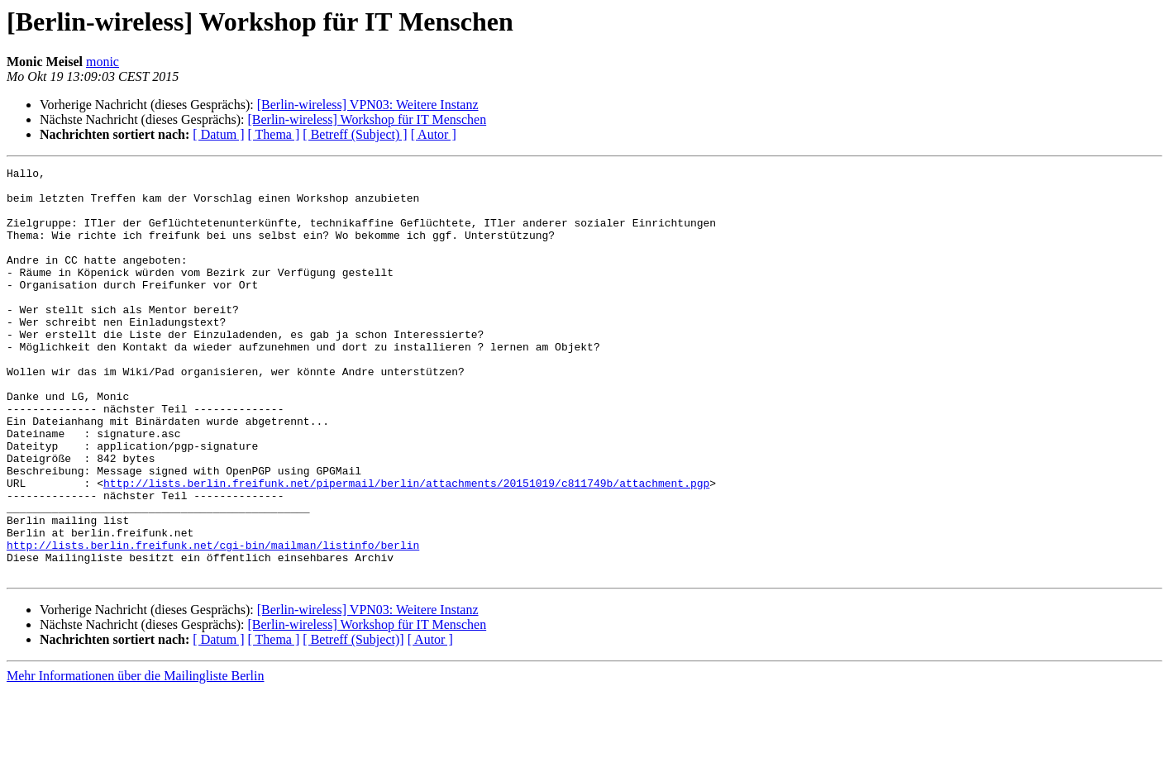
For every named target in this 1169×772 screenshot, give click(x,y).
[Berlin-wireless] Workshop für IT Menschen (366, 119)
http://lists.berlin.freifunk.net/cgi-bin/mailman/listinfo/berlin (213, 621)
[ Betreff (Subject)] (353, 721)
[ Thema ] (274, 134)
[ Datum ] (218, 134)
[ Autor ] (433, 134)
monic (102, 62)
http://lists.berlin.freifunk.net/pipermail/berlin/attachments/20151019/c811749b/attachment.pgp (406, 547)
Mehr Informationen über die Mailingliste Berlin (135, 758)
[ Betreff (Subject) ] (355, 134)
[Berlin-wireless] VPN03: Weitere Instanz (368, 105)
